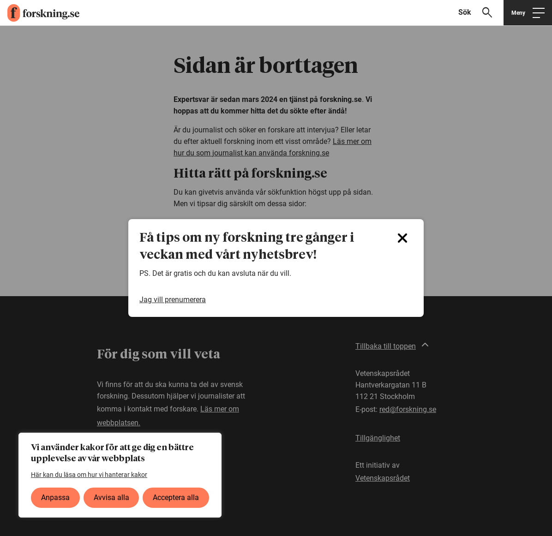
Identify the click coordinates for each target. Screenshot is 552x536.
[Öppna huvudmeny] (528, 12)
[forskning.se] (39, 13)
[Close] (402, 238)
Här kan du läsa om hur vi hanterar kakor (89, 474)
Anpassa (55, 497)
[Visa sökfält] (479, 12)
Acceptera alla (176, 497)
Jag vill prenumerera (172, 299)
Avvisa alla (111, 497)
